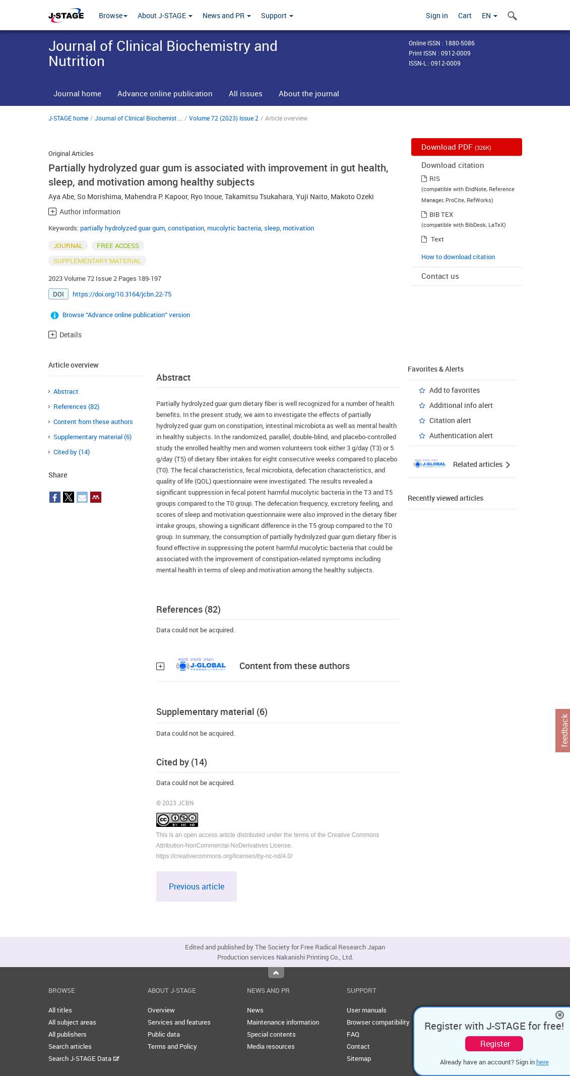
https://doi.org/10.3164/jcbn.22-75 (122, 293)
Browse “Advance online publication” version (126, 314)
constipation (186, 227)
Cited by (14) (71, 451)
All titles (60, 1009)
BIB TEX (441, 214)
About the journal (309, 93)
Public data (164, 1034)
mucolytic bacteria (234, 227)
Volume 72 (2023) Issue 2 (224, 118)
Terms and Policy (172, 1046)
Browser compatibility (378, 1022)
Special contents (271, 1034)
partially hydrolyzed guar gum (122, 227)
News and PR (227, 15)
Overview (161, 1009)
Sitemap (359, 1058)
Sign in (437, 15)
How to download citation (458, 256)
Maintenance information (283, 1022)
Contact (358, 1046)
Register (495, 1043)
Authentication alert (461, 435)
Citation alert (450, 420)
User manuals (367, 1009)
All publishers (67, 1034)
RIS (434, 178)
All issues (246, 93)
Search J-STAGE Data (83, 1058)
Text (437, 239)
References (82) (76, 406)
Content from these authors (93, 421)
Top (276, 972)
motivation (298, 227)
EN (489, 15)
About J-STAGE (165, 15)
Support (277, 15)
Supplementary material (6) (92, 436)
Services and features (179, 1022)
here (542, 1061)
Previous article (196, 886)
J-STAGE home (68, 118)
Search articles (70, 1046)
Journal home (77, 93)
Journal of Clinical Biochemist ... (138, 118)
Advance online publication (165, 93)
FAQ (353, 1034)
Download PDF (456, 147)
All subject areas (72, 1022)
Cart (465, 15)
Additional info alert (461, 405)
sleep (272, 227)
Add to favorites (454, 390)
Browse (113, 15)
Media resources (271, 1046)
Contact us (440, 276)
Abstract (66, 391)
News (255, 1009)
